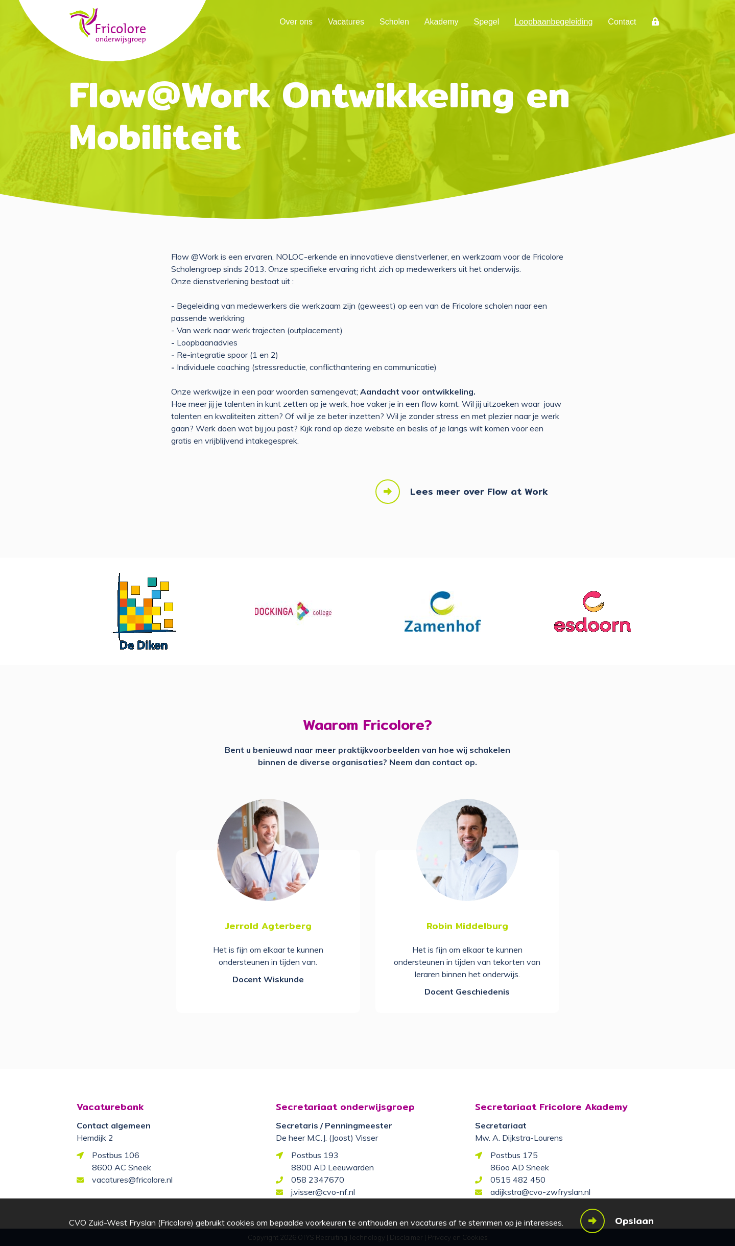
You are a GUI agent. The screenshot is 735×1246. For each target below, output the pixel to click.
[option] (144, 611)
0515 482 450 (518, 1179)
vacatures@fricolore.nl (132, 1179)
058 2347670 (317, 1179)
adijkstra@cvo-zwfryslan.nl (540, 1192)
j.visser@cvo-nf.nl (323, 1192)
